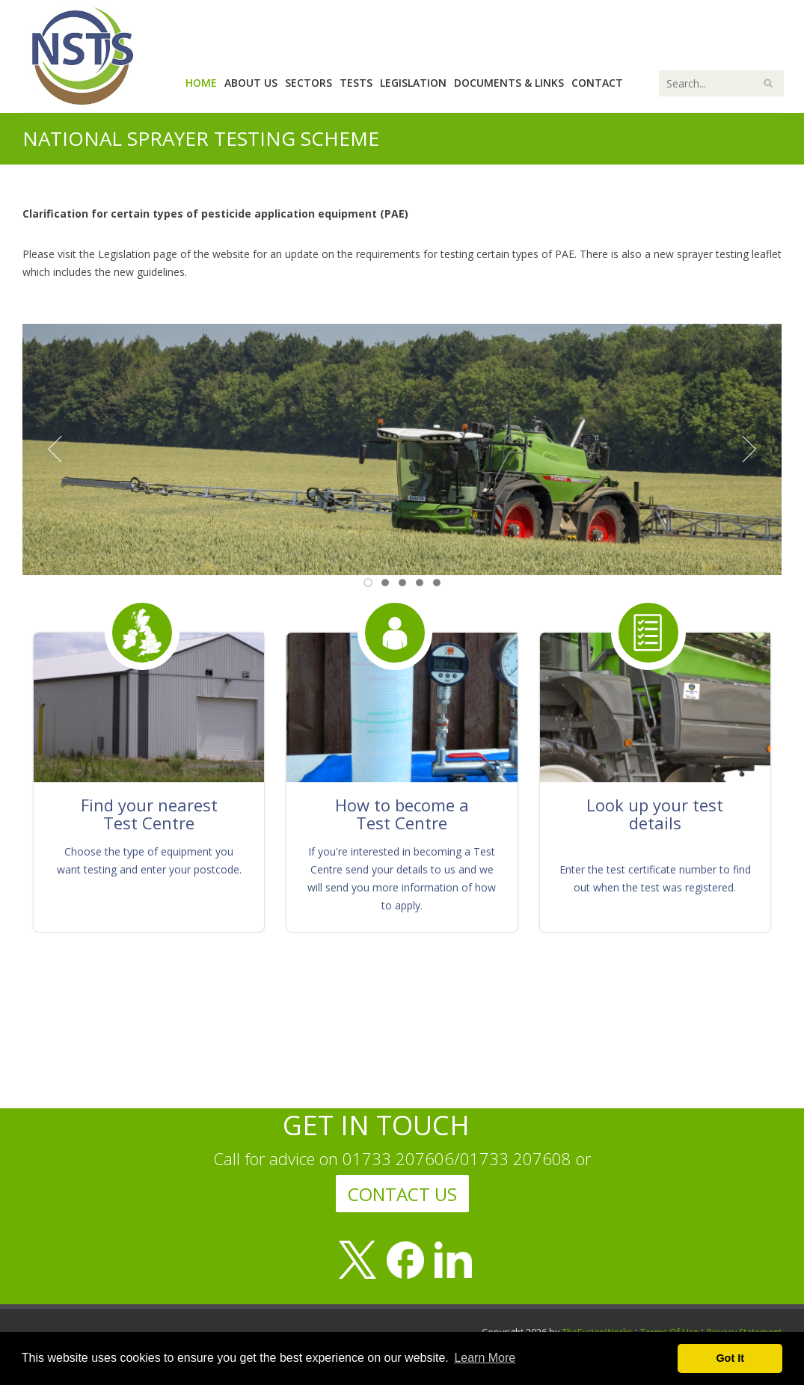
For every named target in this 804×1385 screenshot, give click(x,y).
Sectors (308, 83)
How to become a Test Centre (402, 813)
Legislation (413, 83)
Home (201, 83)
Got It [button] (730, 1358)
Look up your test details (654, 813)
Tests (356, 83)
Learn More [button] (484, 1357)
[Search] (721, 83)
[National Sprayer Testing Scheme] (81, 55)
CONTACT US (402, 1194)
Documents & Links (509, 83)
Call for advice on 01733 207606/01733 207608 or (402, 1158)
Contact (597, 83)
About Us (250, 83)
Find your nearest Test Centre (149, 813)
